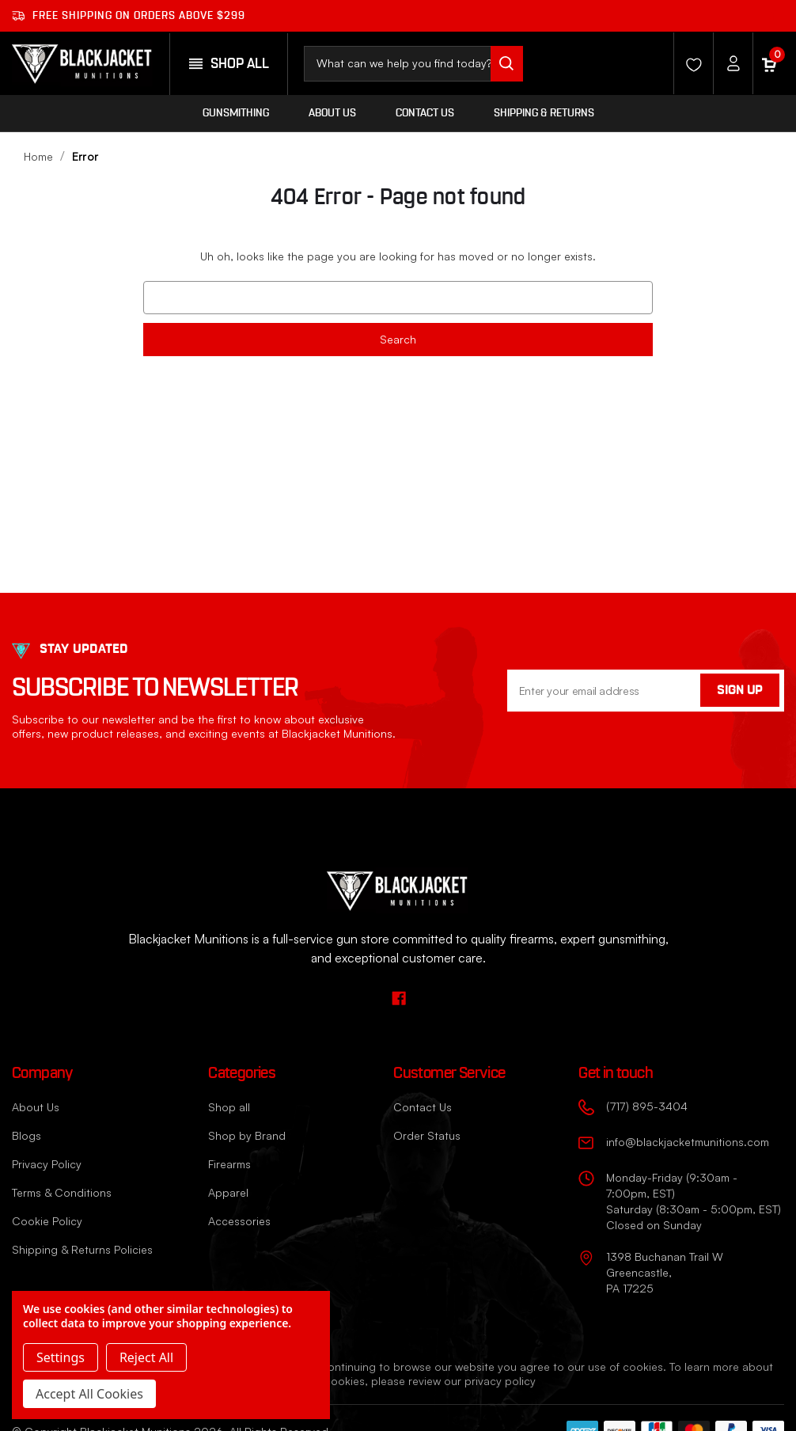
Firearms (229, 1164)
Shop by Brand (247, 1135)
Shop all (229, 1107)
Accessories (239, 1221)
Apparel (228, 1192)
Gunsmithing (236, 113)
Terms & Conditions (62, 1192)
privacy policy (500, 1380)
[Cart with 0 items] (768, 63)
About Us (332, 113)
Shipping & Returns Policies (82, 1249)
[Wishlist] (689, 63)
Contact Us (425, 113)
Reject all (146, 1357)
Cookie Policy (47, 1221)
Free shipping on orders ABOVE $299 (128, 15)
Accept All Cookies (89, 1394)
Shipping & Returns (544, 113)
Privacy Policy (46, 1164)
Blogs (26, 1135)
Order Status (427, 1135)
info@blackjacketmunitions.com (687, 1141)
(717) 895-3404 (647, 1106)
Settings (60, 1357)
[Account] (729, 63)
